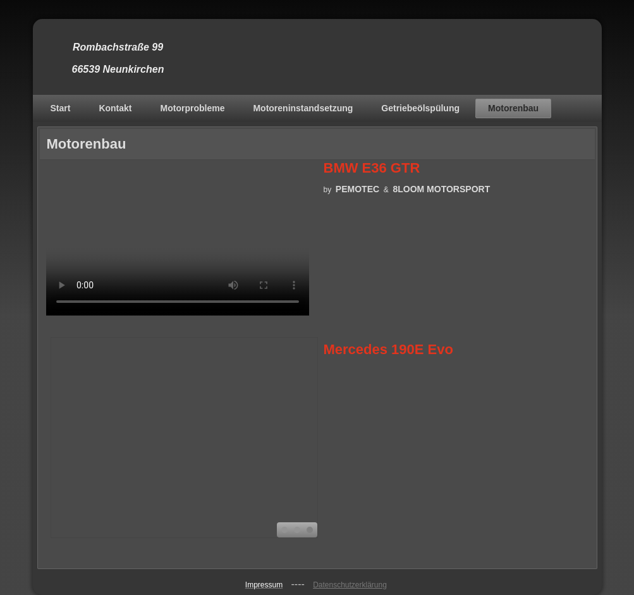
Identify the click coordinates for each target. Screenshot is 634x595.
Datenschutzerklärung (350, 584)
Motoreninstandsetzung (303, 108)
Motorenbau (513, 108)
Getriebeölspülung (420, 108)
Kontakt (115, 108)
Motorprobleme (193, 108)
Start (61, 108)
